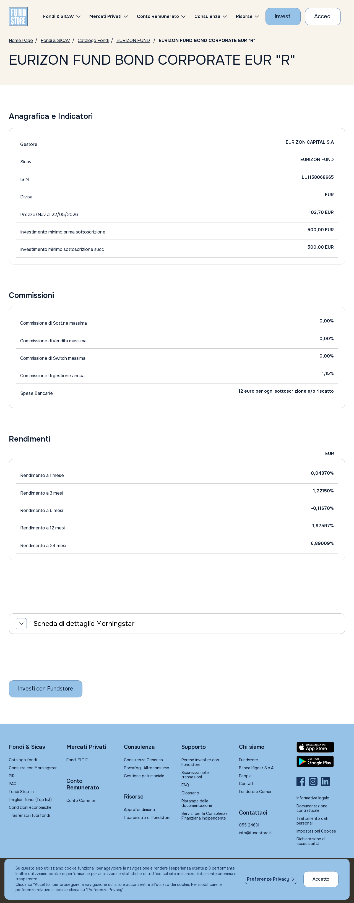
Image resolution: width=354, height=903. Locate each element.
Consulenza (207, 16)
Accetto (321, 879)
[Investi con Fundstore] (283, 16)
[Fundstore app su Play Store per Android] (320, 761)
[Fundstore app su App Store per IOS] (320, 747)
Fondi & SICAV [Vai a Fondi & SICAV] (55, 40)
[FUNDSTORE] (18, 16)
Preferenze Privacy (268, 879)
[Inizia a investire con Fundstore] (45, 688)
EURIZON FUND (133, 40)
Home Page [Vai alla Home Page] (21, 40)
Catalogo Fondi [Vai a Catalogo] (93, 40)
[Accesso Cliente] (323, 16)
